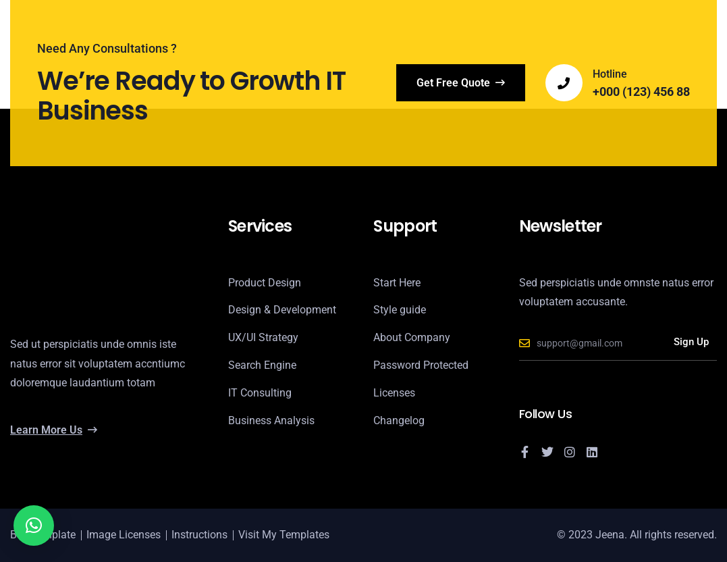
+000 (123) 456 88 (641, 92)
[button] (34, 525)
